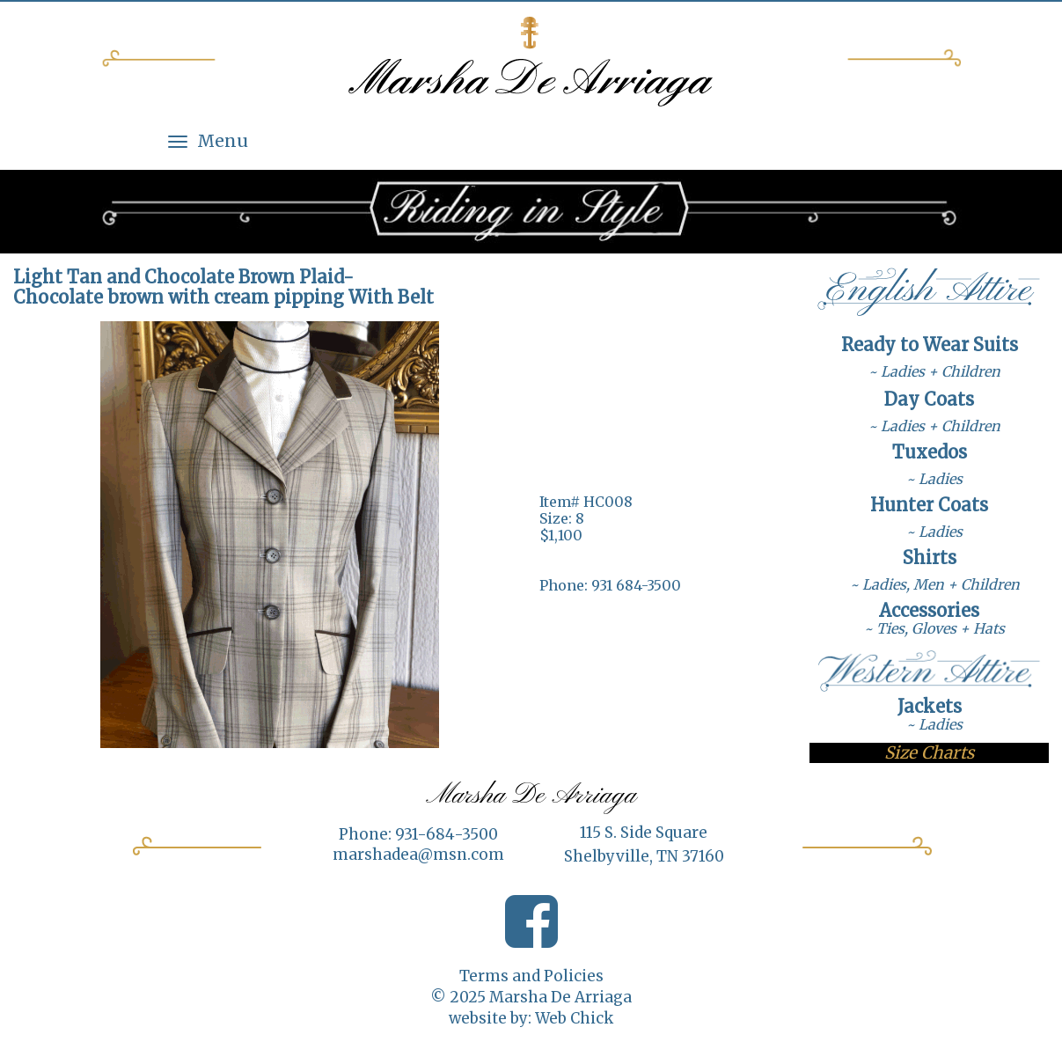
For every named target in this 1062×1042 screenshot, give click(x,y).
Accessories (929, 610)
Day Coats (929, 399)
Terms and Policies (531, 976)
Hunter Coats (929, 505)
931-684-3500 (446, 834)
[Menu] (177, 141)
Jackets (929, 706)
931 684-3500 (636, 585)
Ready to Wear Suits (929, 345)
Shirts (929, 558)
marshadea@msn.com (418, 854)
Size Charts (929, 752)
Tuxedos (929, 452)
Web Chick (574, 1018)
